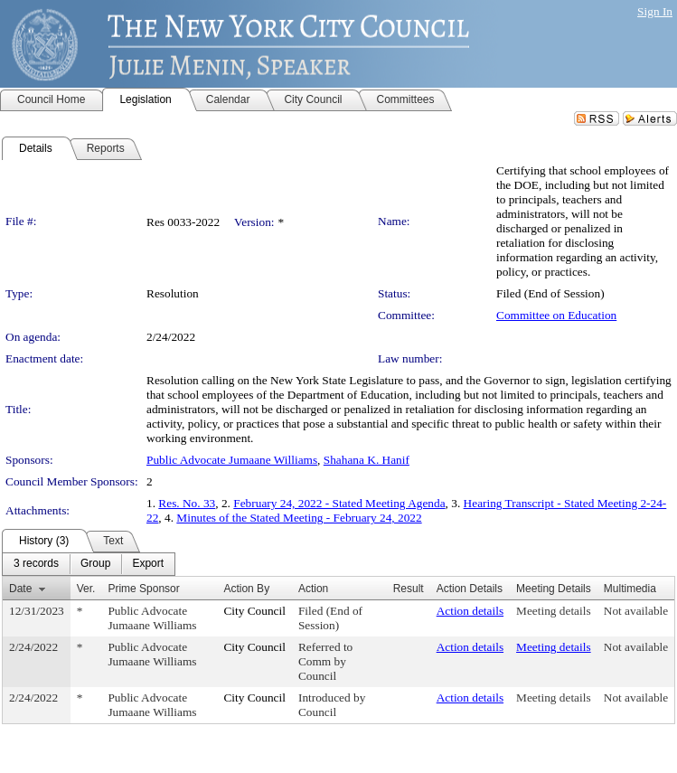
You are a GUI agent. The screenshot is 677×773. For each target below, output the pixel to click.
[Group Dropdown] (95, 564)
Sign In (654, 11)
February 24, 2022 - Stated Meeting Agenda (339, 503)
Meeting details (553, 610)
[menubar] (88, 564)
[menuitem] (36, 564)
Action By (246, 588)
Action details (470, 610)
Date (20, 588)
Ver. (86, 588)
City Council (254, 610)
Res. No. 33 (186, 503)
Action (313, 588)
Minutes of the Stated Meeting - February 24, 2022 (298, 517)
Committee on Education (556, 315)
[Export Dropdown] (147, 564)
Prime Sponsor (143, 588)
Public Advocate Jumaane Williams (231, 460)
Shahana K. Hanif (366, 460)
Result (408, 588)
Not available (636, 610)
